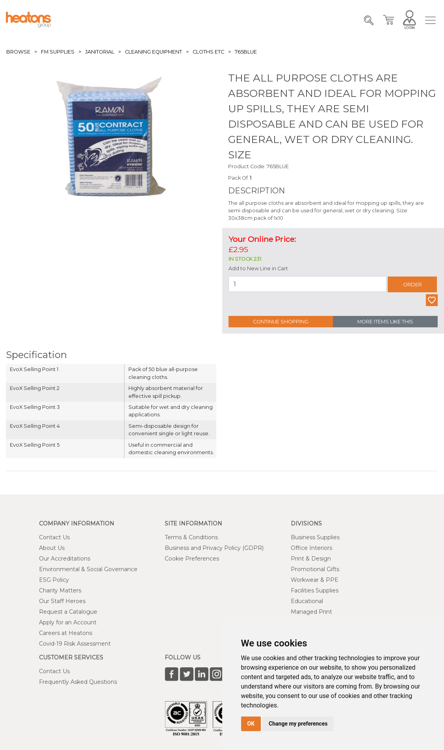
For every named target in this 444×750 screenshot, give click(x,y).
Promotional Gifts (315, 569)
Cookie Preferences (192, 558)
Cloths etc (208, 52)
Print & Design (311, 558)
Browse (18, 52)
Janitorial (99, 52)
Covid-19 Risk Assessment (75, 643)
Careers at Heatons (65, 633)
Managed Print (311, 611)
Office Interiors (311, 547)
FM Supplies (57, 52)
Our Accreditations (64, 558)
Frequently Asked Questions (78, 681)
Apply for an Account (68, 622)
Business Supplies (315, 537)
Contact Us (54, 537)
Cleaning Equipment (153, 52)
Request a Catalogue (68, 611)
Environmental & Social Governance (88, 569)
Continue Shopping (280, 322)
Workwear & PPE (314, 579)
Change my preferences (298, 723)
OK (251, 723)
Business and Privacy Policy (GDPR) (214, 547)
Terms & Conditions (191, 537)
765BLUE (246, 52)
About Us (52, 547)
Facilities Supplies (314, 590)
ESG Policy (54, 579)
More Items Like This (385, 322)
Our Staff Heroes (62, 601)
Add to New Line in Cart (258, 268)
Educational (307, 601)
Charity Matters (60, 590)
